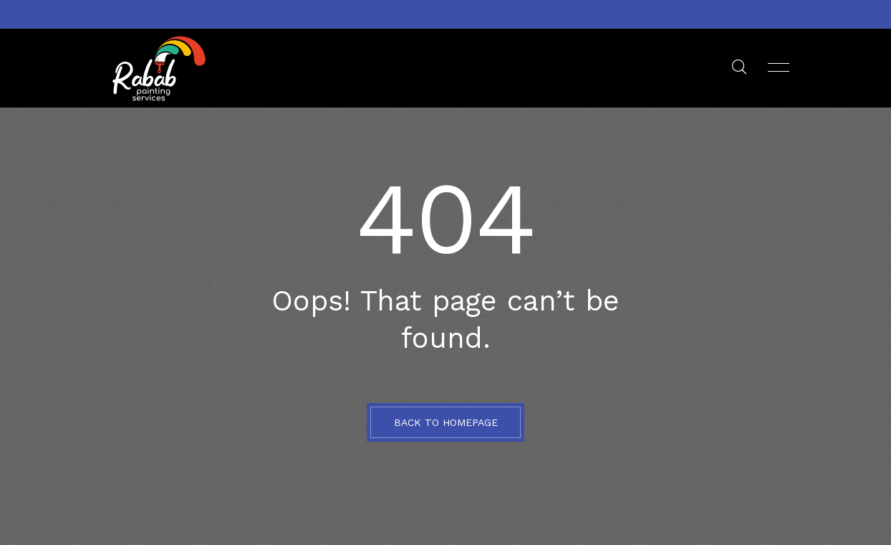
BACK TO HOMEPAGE (446, 422)
